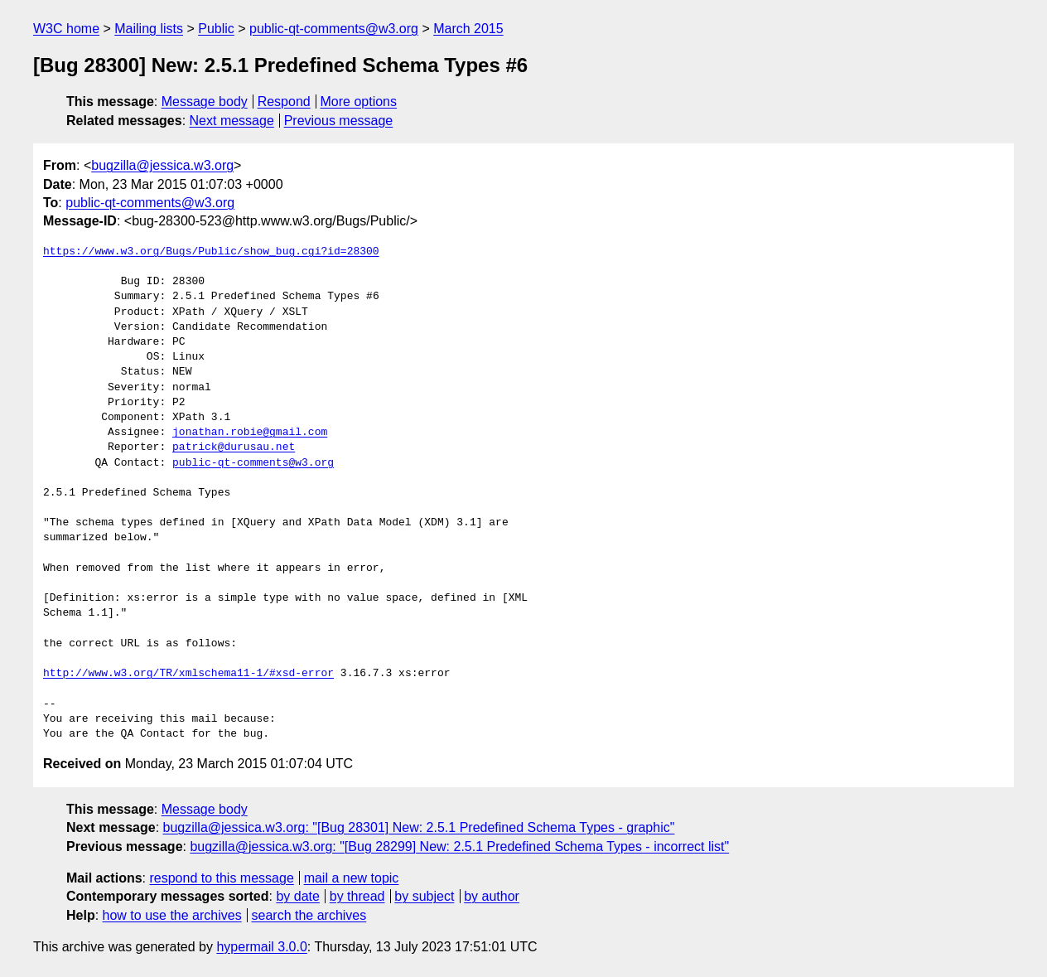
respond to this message (221, 878)
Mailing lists (148, 29)
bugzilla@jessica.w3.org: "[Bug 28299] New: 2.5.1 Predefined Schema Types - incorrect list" (459, 846)
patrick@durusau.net (233, 447)
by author (491, 896)
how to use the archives (172, 915)
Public (216, 29)
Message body (205, 101)
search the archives (309, 915)
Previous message (338, 121)
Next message (232, 121)
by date (297, 896)
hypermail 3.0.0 (261, 947)
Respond (284, 101)
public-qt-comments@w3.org (333, 29)
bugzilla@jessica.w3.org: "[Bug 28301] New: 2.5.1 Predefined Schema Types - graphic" (419, 827)
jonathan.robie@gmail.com (249, 432)
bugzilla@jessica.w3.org (162, 165)
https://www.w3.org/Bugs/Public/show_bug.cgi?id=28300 (211, 251)
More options (359, 101)
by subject (424, 896)
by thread (357, 896)
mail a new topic (351, 878)
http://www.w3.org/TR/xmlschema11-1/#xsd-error (188, 673)
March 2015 (468, 29)
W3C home (66, 29)
